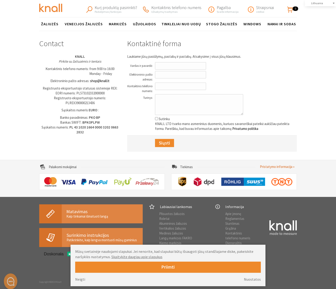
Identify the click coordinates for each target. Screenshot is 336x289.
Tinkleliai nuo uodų (181, 24)
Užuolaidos (144, 24)
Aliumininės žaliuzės (173, 223)
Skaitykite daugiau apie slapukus (136, 256)
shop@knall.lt (100, 81)
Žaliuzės (49, 24)
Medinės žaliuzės (171, 233)
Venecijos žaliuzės (84, 24)
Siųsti (164, 143)
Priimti (168, 267)
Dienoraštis (233, 243)
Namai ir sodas (282, 24)
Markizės (118, 24)
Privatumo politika (245, 128)
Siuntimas (232, 223)
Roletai (164, 218)
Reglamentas (234, 218)
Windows (252, 24)
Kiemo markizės (170, 243)
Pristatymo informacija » (277, 166)
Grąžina (230, 228)
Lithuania (317, 3)
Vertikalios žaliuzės (172, 228)
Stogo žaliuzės (221, 24)
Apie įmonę (233, 214)
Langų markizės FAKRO (175, 238)
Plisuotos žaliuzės (172, 214)
